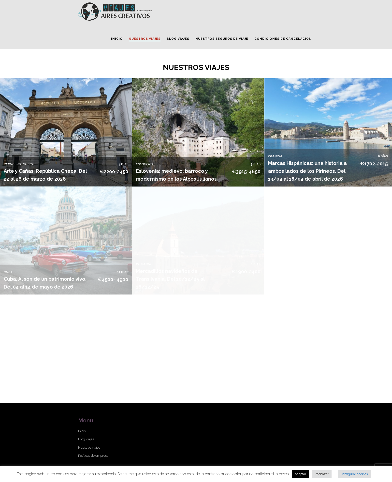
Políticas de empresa (93, 455)
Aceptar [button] (300, 474)
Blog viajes (86, 439)
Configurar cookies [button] (354, 474)
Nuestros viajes (89, 447)
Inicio (82, 431)
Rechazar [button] (322, 474)
